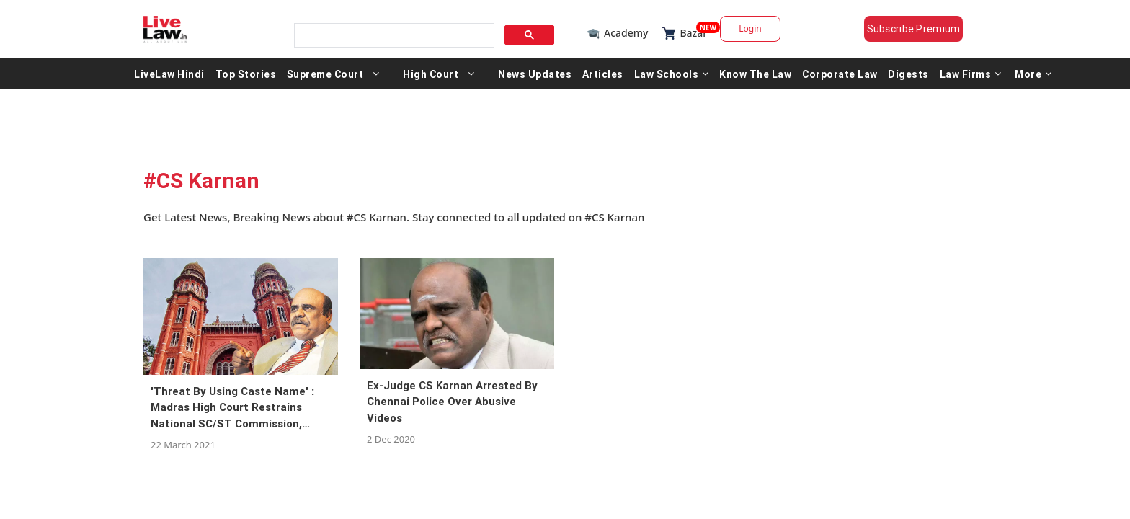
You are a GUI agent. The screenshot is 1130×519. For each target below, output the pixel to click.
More (1033, 77)
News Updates (534, 77)
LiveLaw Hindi (169, 77)
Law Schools (671, 77)
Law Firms (971, 77)
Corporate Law (840, 77)
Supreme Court (325, 77)
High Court (430, 77)
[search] (389, 31)
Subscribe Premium (925, 28)
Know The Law (755, 77)
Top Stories (246, 77)
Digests (908, 77)
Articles (602, 77)
